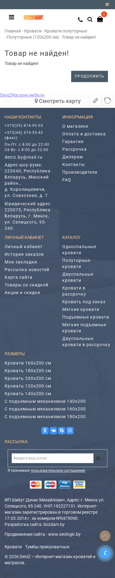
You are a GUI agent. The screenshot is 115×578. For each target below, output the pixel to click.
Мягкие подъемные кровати (84, 327)
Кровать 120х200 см (28, 385)
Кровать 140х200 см (28, 393)
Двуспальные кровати (78, 277)
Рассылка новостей (27, 269)
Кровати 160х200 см (28, 363)
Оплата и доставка (84, 133)
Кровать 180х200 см (28, 370)
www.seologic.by (64, 534)
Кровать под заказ (83, 301)
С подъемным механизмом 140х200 (45, 401)
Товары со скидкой (26, 284)
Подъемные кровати (85, 317)
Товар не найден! (79, 37)
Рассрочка (74, 149)
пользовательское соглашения (58, 470)
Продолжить (89, 76)
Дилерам (72, 156)
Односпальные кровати (79, 249)
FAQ (66, 179)
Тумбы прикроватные (47, 546)
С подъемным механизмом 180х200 (45, 416)
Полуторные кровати (76, 263)
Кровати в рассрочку (74, 291)
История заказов (24, 254)
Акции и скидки (22, 292)
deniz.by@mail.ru (24, 157)
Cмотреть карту (58, 101)
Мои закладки (21, 261)
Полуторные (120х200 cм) (33, 37)
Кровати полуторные (65, 30)
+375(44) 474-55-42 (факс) (24, 135)
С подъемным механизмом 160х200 (45, 408)
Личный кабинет (24, 246)
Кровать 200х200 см (28, 378)
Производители (80, 172)
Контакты (73, 164)
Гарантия (73, 141)
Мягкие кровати (80, 309)
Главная (13, 30)
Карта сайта (19, 277)
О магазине (75, 126)
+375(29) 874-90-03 (24, 125)
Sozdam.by (54, 524)
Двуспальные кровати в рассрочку (86, 341)
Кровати (32, 30)
